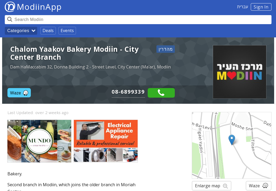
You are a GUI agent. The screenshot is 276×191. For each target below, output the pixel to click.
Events (67, 30)
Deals (48, 30)
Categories (18, 30)
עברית (242, 6)
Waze (19, 93)
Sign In (261, 7)
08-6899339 (128, 91)
